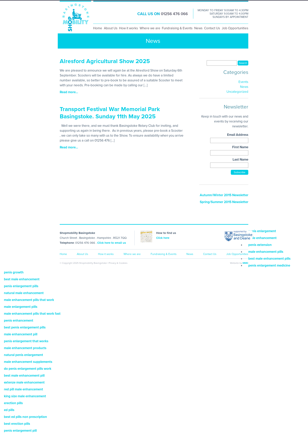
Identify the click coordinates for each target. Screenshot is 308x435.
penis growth (14, 272)
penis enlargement (262, 231)
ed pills (9, 410)
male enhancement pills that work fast (32, 314)
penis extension (260, 245)
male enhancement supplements (28, 362)
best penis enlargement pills (25, 327)
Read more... (69, 92)
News (198, 28)
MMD (245, 263)
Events (243, 82)
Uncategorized (237, 92)
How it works (128, 28)
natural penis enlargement (23, 355)
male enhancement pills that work (29, 300)
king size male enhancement (25, 396)
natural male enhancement (24, 293)
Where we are (150, 28)
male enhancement (262, 238)
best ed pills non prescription (25, 417)
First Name (240, 147)
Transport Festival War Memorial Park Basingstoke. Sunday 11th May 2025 (110, 113)
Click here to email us (111, 243)
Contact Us (212, 28)
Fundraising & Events (177, 28)
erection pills (13, 403)
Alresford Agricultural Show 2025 (105, 61)
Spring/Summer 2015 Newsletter (224, 202)
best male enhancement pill (24, 375)
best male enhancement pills (269, 259)
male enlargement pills (20, 307)
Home (97, 28)
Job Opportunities (235, 28)
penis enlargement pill (20, 431)
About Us (110, 28)
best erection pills (17, 424)
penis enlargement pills (21, 286)
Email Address (237, 135)
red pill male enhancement (23, 389)
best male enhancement (21, 279)
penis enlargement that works (26, 341)
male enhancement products (25, 348)
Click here (162, 238)
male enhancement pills (265, 252)
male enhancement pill (20, 334)
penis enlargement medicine (269, 265)
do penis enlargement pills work (27, 369)
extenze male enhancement (24, 382)
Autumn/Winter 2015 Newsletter (224, 195)
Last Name (240, 159)
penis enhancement (18, 320)
